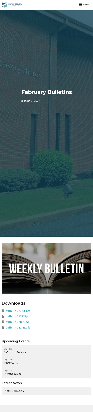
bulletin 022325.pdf (16, 327)
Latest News (12, 383)
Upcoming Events (16, 341)
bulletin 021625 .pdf (16, 321)
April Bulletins (14, 390)
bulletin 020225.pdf (16, 310)
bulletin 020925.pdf (16, 316)
